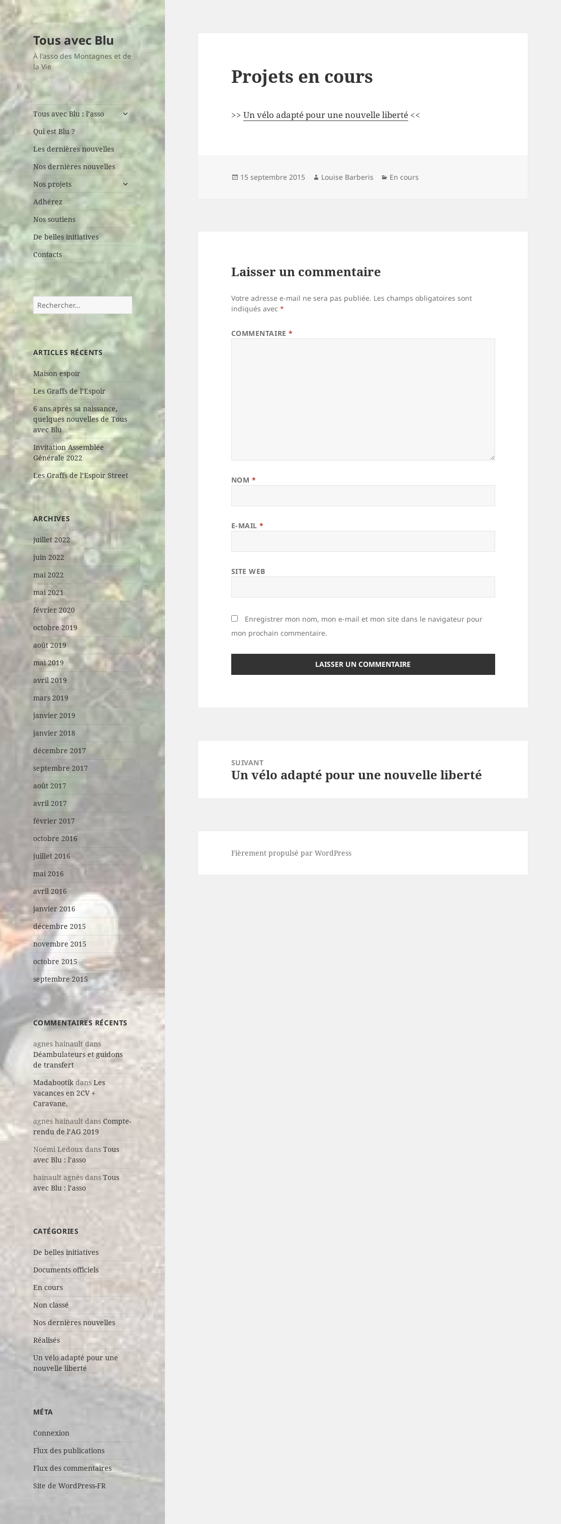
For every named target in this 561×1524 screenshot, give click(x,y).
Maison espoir (56, 373)
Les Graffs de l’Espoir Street (80, 475)
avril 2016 (50, 891)
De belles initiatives (66, 237)
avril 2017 (50, 803)
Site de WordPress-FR (69, 1485)
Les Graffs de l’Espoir (69, 391)
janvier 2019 (54, 715)
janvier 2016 (54, 908)
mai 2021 (48, 592)
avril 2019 (50, 680)
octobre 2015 (55, 961)
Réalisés (46, 1340)
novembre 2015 (59, 944)
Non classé (51, 1305)
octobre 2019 (55, 627)
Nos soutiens (54, 219)
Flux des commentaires (72, 1468)
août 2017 (49, 785)
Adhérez (47, 201)
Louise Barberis (347, 177)
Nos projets (52, 184)
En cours (48, 1287)
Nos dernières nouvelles (74, 166)
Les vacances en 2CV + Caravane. (69, 1093)
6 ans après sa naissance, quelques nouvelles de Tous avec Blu (80, 419)
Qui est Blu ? (54, 131)
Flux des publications (69, 1450)
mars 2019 (50, 697)
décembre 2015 (59, 926)
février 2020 (54, 610)
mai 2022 (48, 574)
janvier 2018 (54, 733)
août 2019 (49, 645)
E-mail (247, 525)
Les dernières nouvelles (73, 149)
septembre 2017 (60, 768)
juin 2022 (48, 557)
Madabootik (53, 1082)
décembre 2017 (59, 750)
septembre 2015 (60, 979)
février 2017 (54, 821)
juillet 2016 (51, 856)
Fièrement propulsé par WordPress (291, 853)
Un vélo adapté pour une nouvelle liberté (325, 115)
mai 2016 (48, 873)
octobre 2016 (55, 838)
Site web (248, 571)
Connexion (51, 1433)
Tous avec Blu (73, 40)
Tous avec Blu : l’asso (68, 114)
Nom (243, 480)
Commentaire (262, 333)
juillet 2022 (51, 539)
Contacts (47, 254)
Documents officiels (66, 1269)
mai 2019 (48, 662)
